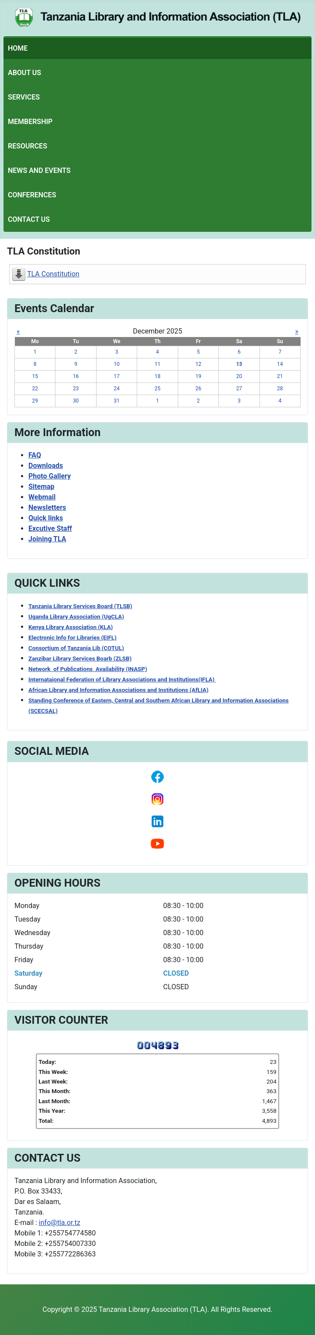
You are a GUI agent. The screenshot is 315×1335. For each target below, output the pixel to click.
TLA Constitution (53, 274)
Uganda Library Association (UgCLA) (76, 616)
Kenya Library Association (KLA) (70, 627)
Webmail (41, 497)
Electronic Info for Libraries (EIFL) (72, 637)
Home (18, 48)
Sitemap (41, 486)
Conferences (32, 195)
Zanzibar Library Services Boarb (80, 658)
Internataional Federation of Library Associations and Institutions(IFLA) (122, 679)
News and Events (39, 170)
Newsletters (47, 507)
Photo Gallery (49, 476)
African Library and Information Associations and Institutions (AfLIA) (118, 690)
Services (24, 97)
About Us (24, 73)
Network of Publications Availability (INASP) (87, 669)
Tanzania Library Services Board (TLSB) (80, 606)
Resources (27, 146)
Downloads (45, 465)
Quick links (45, 518)
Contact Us (29, 219)
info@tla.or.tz (59, 1222)
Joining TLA (47, 539)
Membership (30, 121)
